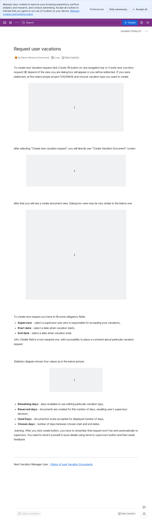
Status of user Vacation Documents (71, 464)
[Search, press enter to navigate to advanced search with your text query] (71, 22)
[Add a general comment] (28, 513)
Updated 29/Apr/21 (131, 31)
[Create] (130, 22)
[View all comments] (144, 507)
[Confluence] (17, 22)
